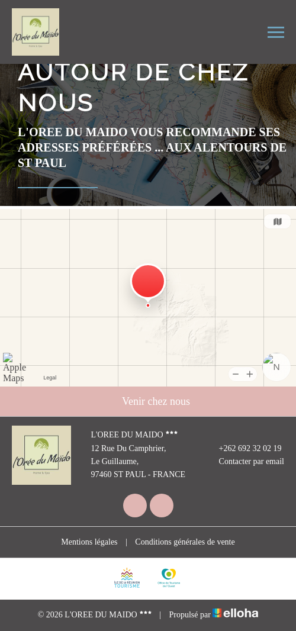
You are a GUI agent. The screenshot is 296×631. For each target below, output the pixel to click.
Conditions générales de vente (184, 541)
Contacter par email (244, 461)
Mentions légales (89, 541)
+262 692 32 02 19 (243, 448)
